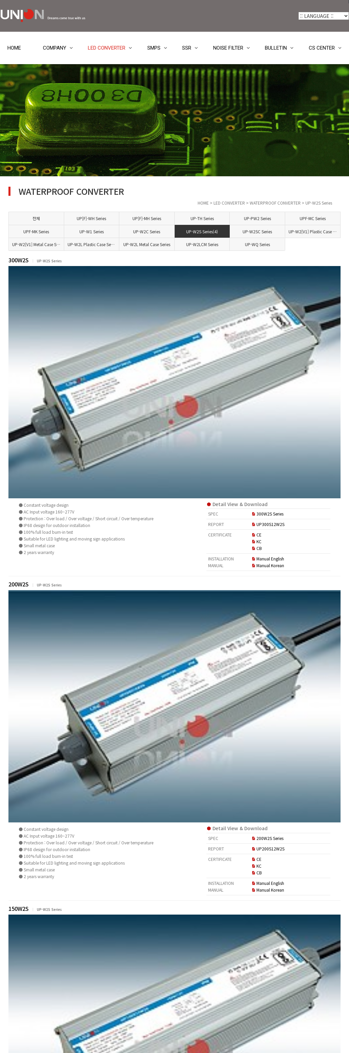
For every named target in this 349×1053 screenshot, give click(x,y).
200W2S (124, 411)
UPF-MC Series (318, 218)
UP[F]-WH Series (158, 218)
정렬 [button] (310, 867)
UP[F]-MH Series (198, 218)
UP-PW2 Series (278, 218)
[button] (103, 868)
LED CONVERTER (106, 48)
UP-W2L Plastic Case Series (160, 244)
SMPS (153, 48)
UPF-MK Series (118, 231)
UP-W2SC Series (278, 231)
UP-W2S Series (37, 362)
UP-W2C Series (198, 231)
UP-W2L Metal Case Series (200, 244)
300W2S (124, 260)
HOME (14, 48)
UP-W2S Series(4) (238, 231)
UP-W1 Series (158, 231)
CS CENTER (322, 48)
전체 (118, 218)
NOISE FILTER (228, 48)
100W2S (124, 714)
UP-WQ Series (278, 244)
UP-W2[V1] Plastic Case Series (320, 231)
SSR (186, 48)
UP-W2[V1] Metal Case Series (119, 244)
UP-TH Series (238, 218)
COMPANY (54, 48)
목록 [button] (329, 867)
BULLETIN (276, 48)
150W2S (124, 562)
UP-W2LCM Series (238, 244)
